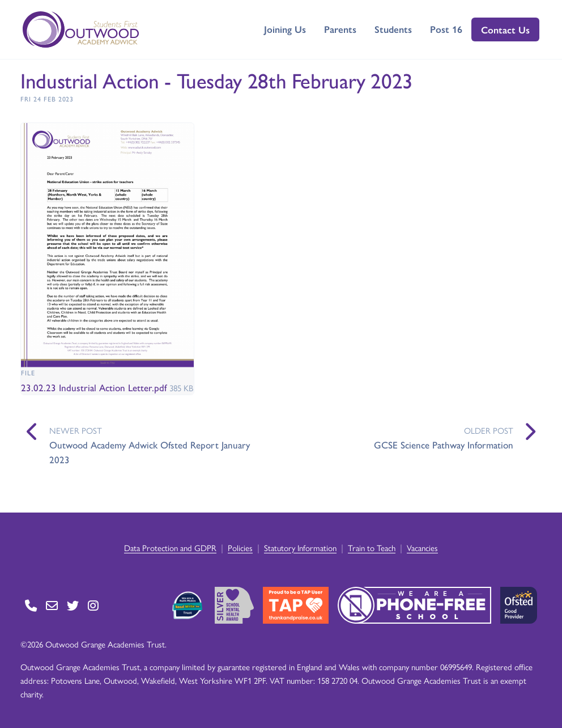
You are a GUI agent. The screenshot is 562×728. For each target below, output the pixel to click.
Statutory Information (300, 547)
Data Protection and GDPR (170, 547)
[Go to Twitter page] (73, 605)
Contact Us (505, 29)
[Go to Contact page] (31, 605)
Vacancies (422, 547)
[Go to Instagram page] (93, 605)
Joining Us (285, 29)
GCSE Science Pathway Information (443, 444)
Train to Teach (371, 547)
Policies (240, 547)
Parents (340, 29)
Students (393, 29)
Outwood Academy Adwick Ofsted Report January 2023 (149, 452)
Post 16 (446, 29)
